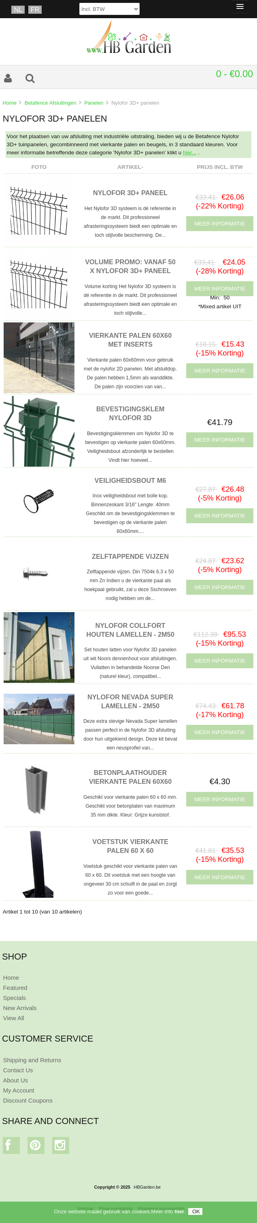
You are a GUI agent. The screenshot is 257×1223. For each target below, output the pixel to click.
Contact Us (18, 1070)
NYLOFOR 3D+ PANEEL (130, 192)
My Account (18, 1090)
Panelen (93, 103)
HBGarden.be (147, 1187)
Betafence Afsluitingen (50, 103)
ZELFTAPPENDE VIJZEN (130, 556)
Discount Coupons (27, 1100)
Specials (14, 997)
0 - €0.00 (234, 74)
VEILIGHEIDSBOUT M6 (130, 480)
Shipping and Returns (32, 1060)
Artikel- (130, 167)
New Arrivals (19, 1007)
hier (179, 1211)
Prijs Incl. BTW (220, 167)
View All (13, 1018)
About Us (15, 1080)
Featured (15, 987)
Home (9, 103)
